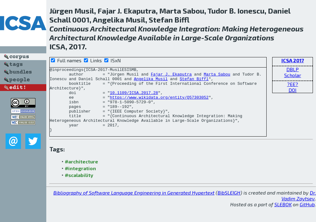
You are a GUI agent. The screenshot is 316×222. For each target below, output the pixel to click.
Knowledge (157, 28)
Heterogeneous (277, 28)
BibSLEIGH (229, 205)
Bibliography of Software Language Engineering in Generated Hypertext (133, 205)
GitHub (307, 217)
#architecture (81, 174)
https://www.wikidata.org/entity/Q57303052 (159, 103)
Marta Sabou (217, 76)
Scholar (292, 75)
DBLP (292, 69)
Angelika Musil (151, 81)
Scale (213, 37)
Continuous (69, 28)
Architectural (113, 28)
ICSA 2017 (292, 60)
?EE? (292, 84)
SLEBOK (283, 217)
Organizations (249, 37)
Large (191, 37)
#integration (80, 181)
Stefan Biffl (194, 81)
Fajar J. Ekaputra (171, 76)
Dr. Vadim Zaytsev (298, 208)
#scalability (79, 188)
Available (155, 37)
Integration (198, 28)
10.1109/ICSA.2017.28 (134, 98)
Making (235, 28)
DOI (293, 90)
